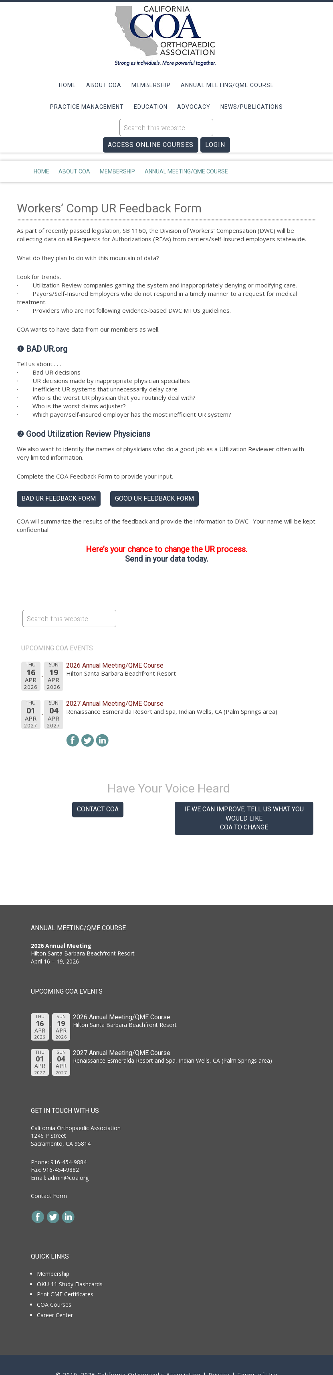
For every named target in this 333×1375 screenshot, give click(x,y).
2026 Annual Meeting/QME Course (114, 638)
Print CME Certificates (65, 1266)
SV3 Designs (184, 1355)
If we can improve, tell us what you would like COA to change (244, 790)
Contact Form (49, 1168)
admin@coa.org (68, 1150)
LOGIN (215, 126)
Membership (53, 1246)
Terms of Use (257, 1347)
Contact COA (98, 781)
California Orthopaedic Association (167, 36)
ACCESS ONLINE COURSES (151, 126)
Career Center (55, 1287)
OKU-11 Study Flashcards (70, 1256)
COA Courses (54, 1277)
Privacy (219, 1347)
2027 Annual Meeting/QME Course (114, 676)
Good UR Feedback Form (154, 471)
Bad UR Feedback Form (59, 471)
